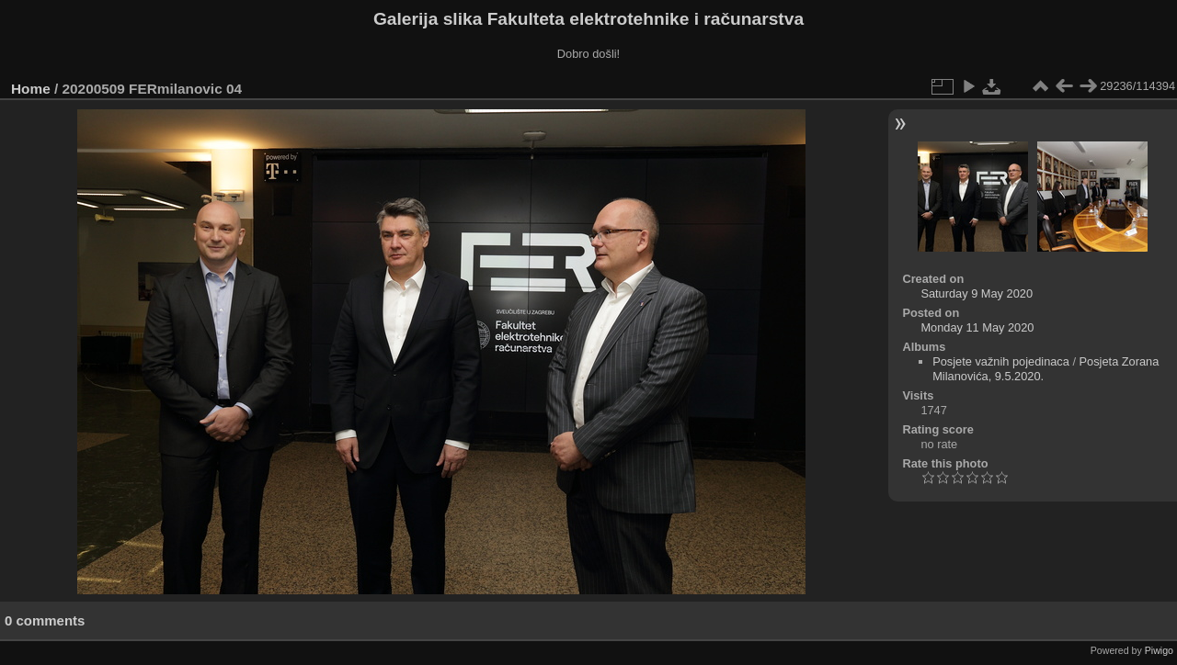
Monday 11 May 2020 (977, 327)
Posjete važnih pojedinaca (1000, 361)
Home (31, 88)
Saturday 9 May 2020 (976, 293)
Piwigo (1159, 650)
